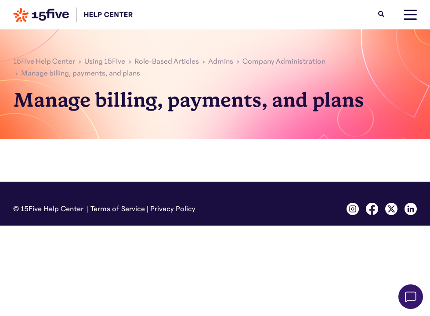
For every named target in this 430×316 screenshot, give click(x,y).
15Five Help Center (44, 61)
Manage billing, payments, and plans (80, 73)
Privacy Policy (172, 209)
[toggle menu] (410, 15)
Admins (220, 61)
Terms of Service (117, 209)
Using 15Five (104, 61)
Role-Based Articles (166, 61)
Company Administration (283, 61)
